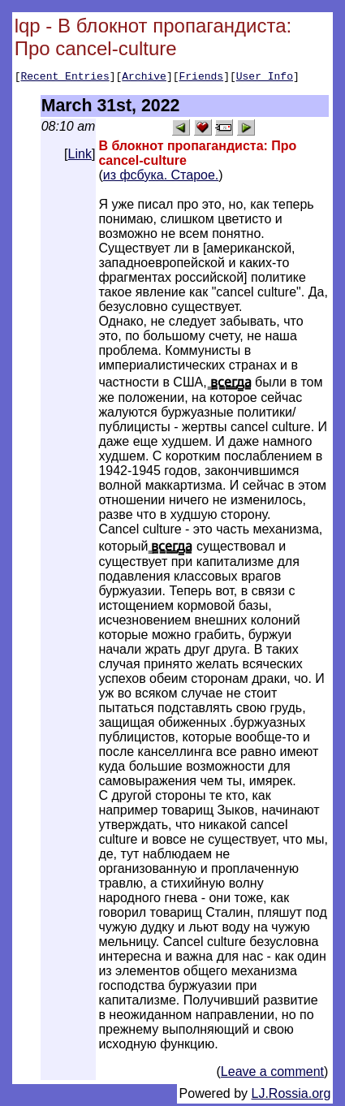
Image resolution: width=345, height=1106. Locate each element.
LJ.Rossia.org (291, 1096)
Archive (144, 78)
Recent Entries (64, 78)
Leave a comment (272, 1074)
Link (80, 156)
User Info (264, 78)
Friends (201, 78)
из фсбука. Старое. (161, 177)
